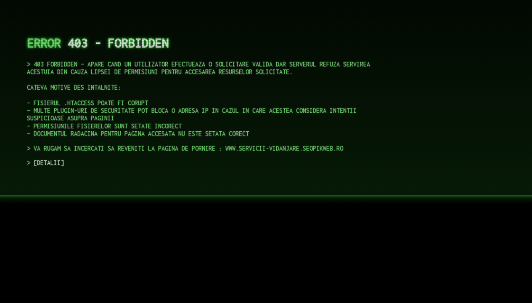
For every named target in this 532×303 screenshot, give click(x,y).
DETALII (49, 162)
